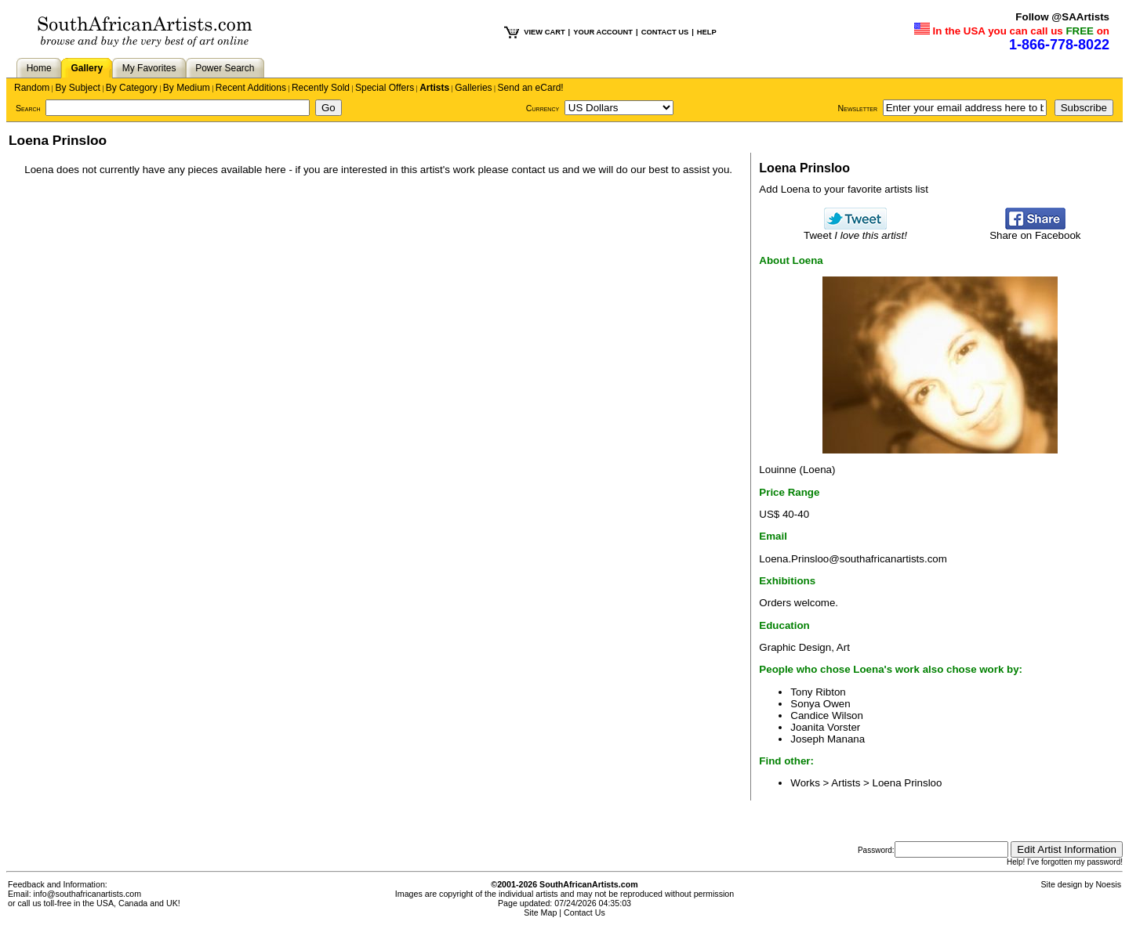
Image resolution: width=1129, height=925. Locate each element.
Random (31, 87)
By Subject (77, 87)
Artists (434, 87)
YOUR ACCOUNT (603, 32)
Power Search (224, 68)
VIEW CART (544, 32)
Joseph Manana (827, 739)
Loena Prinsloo (907, 783)
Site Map (540, 912)
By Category (132, 87)
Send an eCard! (531, 87)
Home (39, 68)
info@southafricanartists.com (88, 893)
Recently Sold (321, 87)
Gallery (87, 68)
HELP (707, 32)
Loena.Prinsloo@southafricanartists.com (852, 559)
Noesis (1108, 884)
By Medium (186, 87)
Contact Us (584, 912)
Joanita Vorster (825, 727)
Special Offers (384, 87)
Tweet (855, 230)
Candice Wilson (826, 715)
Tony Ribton (817, 692)
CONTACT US (664, 32)
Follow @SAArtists (1062, 17)
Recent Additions (251, 87)
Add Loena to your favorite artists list (843, 189)
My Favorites (149, 68)
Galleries (473, 87)
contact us (535, 169)
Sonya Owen (820, 704)
